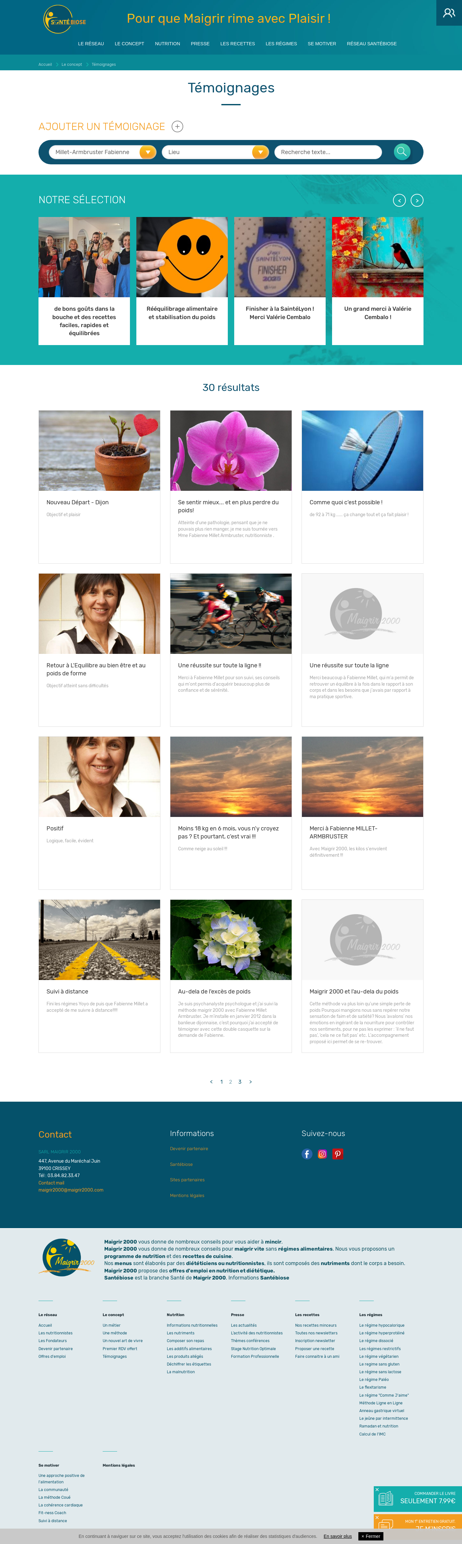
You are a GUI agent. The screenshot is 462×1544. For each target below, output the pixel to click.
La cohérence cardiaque (60, 1501)
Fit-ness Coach (52, 1509)
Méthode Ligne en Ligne (381, 1399)
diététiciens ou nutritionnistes (225, 1260)
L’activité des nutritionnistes (257, 1329)
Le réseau (71, 42)
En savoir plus (338, 1536)
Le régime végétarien (378, 1353)
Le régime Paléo (374, 1376)
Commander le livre (427, 1498)
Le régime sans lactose (380, 1368)
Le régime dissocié (376, 1337)
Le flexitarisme (372, 1384)
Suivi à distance (52, 1517)
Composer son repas (185, 1337)
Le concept (115, 42)
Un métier (112, 1322)
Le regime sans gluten (379, 1360)
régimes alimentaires (305, 1246)
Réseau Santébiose (390, 42)
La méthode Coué (54, 1494)
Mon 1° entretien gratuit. (427, 1526)
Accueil (45, 1322)
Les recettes (238, 42)
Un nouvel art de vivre (123, 1337)
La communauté (53, 1486)
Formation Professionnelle (255, 1353)
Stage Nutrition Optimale (253, 1345)
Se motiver (334, 42)
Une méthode (115, 1329)
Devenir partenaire (189, 1145)
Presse (195, 42)
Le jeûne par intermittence (383, 1415)
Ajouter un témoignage (101, 123)
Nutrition (158, 42)
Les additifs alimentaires (189, 1345)
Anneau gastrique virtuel (381, 1407)
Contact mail (51, 1179)
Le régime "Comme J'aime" (384, 1392)
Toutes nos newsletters (316, 1329)
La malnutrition (181, 1368)
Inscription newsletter (315, 1337)
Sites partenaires (187, 1176)
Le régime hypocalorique (382, 1322)
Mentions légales (187, 1192)
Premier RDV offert (120, 1345)
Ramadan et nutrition (378, 1423)
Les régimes (287, 42)
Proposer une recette (314, 1345)
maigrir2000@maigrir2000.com (70, 1186)
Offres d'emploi (52, 1353)
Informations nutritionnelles (192, 1322)
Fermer (371, 1536)
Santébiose (181, 1161)
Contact (55, 1131)
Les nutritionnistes (55, 1329)
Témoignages (115, 1353)
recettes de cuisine (207, 1253)
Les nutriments (180, 1329)
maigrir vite (249, 1246)
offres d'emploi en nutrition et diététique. (222, 1267)
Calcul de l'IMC (372, 1430)
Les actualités (244, 1322)
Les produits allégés (185, 1353)
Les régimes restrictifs (380, 1345)
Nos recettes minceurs (316, 1322)
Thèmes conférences (250, 1337)
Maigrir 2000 (64, 19)
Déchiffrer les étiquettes (189, 1360)
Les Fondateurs (52, 1337)
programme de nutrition (134, 1253)
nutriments (335, 1260)
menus (123, 1260)
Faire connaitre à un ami (317, 1353)
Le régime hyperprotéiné (382, 1329)
